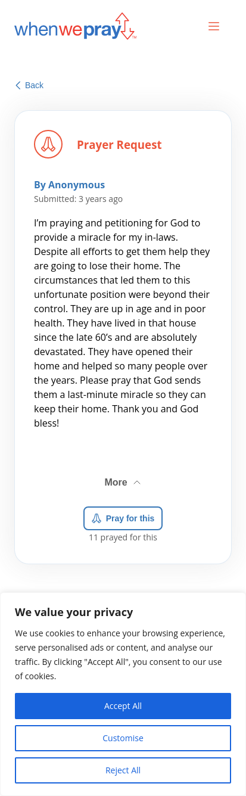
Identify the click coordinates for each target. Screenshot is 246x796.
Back (29, 85)
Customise (123, 738)
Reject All (123, 770)
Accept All (123, 705)
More (123, 479)
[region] (123, 694)
